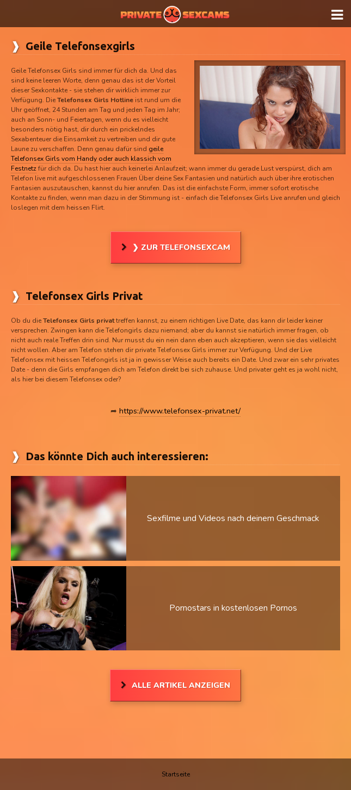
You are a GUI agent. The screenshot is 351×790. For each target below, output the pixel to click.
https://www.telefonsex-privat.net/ (180, 410)
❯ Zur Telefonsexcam (181, 247)
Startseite (176, 774)
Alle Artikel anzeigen (181, 685)
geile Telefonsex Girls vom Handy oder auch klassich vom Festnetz (91, 159)
